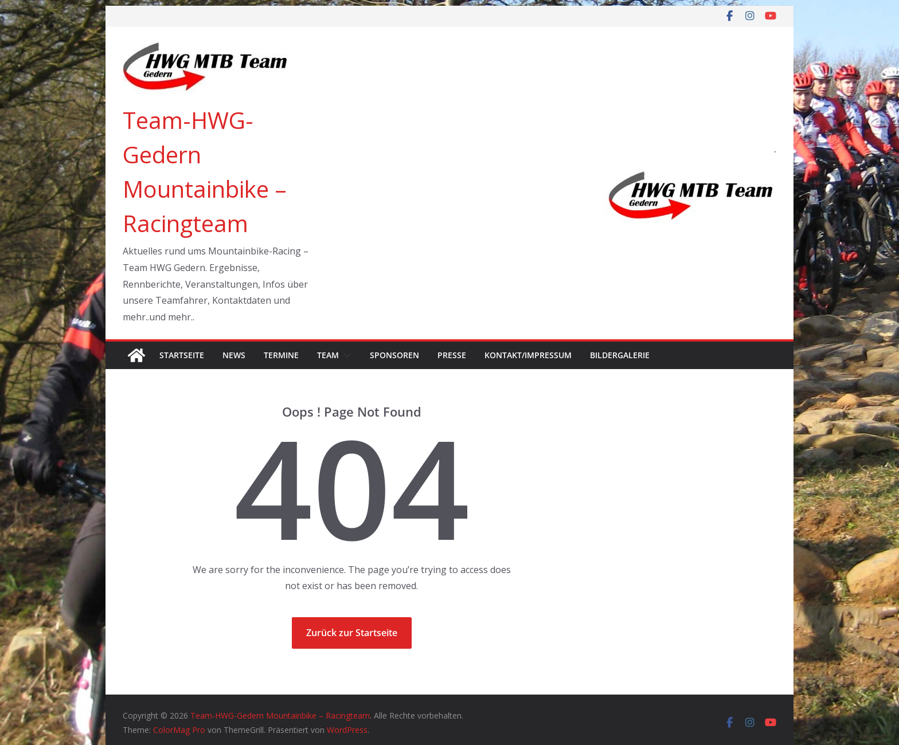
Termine (281, 355)
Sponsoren (394, 355)
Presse (451, 355)
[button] (345, 355)
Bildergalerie (620, 355)
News (233, 355)
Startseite (181, 355)
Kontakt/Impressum (528, 355)
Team (328, 355)
